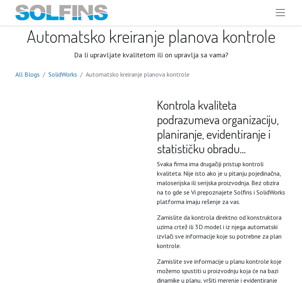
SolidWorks (62, 77)
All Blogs (27, 77)
